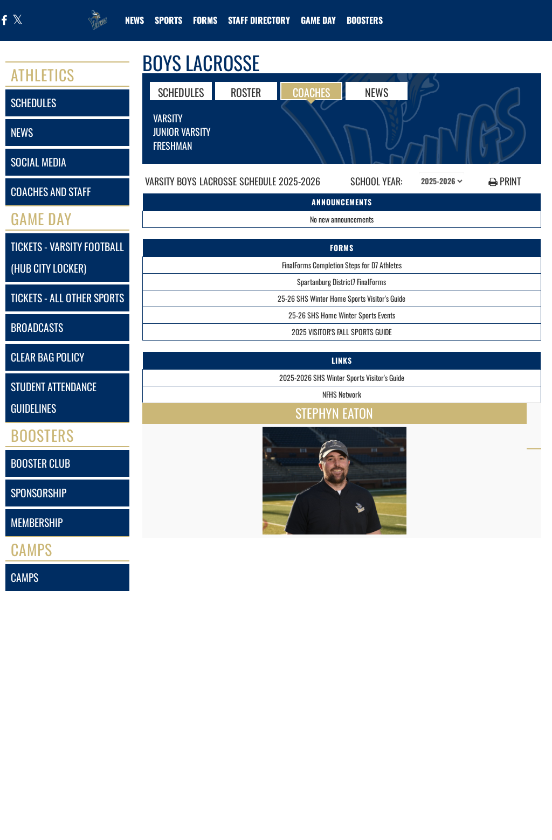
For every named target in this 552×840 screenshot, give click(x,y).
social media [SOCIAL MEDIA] (38, 162)
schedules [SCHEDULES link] (33, 102)
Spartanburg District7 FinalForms (341, 281)
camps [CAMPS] (24, 577)
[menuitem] (134, 20)
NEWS (376, 91)
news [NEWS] (22, 132)
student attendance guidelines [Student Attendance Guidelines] (53, 397)
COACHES (311, 91)
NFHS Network (341, 394)
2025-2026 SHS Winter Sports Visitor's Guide (341, 377)
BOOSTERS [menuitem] (365, 19)
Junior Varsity (182, 131)
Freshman (172, 145)
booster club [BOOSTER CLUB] (40, 463)
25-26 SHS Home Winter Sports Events (341, 315)
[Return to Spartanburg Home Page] (97, 13)
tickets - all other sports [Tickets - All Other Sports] (67, 298)
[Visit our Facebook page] (4, 20)
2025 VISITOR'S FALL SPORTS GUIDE (342, 331)
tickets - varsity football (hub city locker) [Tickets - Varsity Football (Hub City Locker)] (67, 257)
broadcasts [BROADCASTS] (37, 327)
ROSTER (246, 91)
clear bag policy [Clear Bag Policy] (47, 357)
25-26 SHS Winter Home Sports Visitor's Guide (341, 298)
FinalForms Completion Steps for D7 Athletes (342, 264)
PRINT (504, 181)
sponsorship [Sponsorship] (38, 493)
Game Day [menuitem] (318, 19)
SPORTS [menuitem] (168, 19)
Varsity (168, 118)
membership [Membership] (37, 522)
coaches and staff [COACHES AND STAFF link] (51, 191)
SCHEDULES (181, 91)
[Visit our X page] (17, 20)
